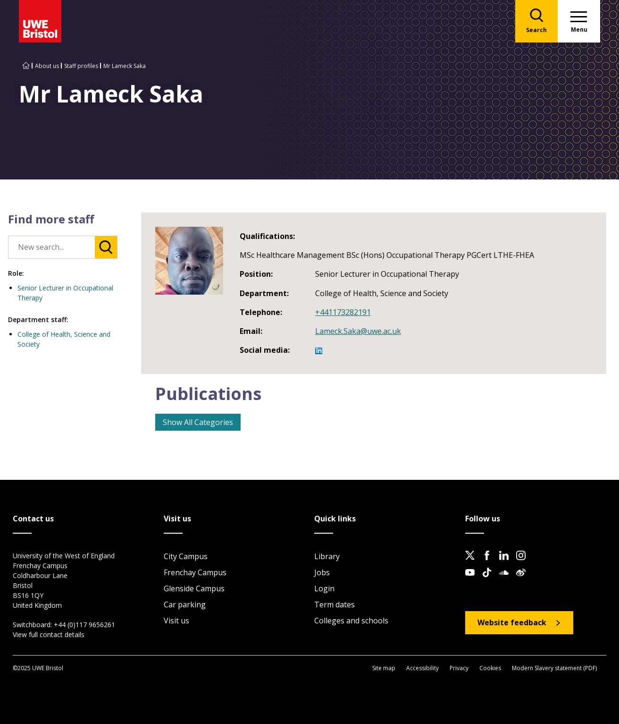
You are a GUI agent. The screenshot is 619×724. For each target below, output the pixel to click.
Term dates (334, 604)
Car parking (185, 604)
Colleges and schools (351, 620)
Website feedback (511, 622)
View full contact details (48, 634)
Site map (383, 668)
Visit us (176, 620)
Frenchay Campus (195, 572)
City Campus (186, 556)
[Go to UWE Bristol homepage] (26, 66)
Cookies (490, 668)
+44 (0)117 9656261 (84, 624)
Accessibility (422, 668)
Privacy (459, 668)
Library (327, 556)
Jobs (322, 572)
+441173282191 (343, 312)
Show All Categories (198, 422)
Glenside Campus (194, 588)
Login (324, 588)
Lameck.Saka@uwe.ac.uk (358, 331)
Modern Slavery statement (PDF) (554, 668)
